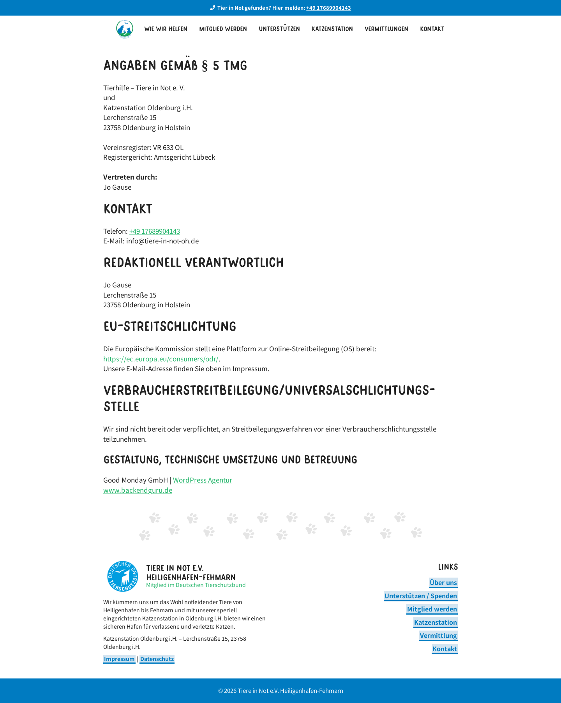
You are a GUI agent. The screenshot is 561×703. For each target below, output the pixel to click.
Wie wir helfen (165, 29)
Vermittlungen (386, 29)
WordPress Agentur (202, 480)
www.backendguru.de (137, 490)
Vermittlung (438, 635)
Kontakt (432, 29)
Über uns (443, 582)
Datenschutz (157, 658)
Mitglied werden (223, 29)
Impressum (119, 658)
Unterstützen (279, 29)
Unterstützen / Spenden (421, 595)
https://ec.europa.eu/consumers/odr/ (161, 358)
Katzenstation (332, 29)
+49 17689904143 (154, 231)
